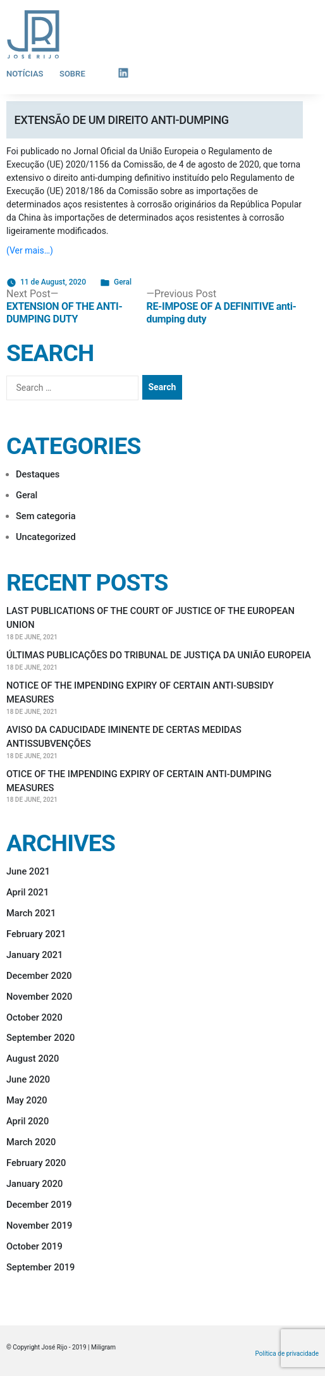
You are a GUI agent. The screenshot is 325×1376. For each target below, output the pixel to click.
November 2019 (39, 1225)
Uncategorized (46, 537)
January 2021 (34, 955)
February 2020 (36, 1163)
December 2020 (39, 975)
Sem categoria (46, 516)
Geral (123, 282)
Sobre (72, 73)
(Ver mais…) (29, 250)
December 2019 (39, 1204)
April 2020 (27, 1121)
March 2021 (31, 913)
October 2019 (34, 1246)
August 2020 (32, 1058)
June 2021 (28, 871)
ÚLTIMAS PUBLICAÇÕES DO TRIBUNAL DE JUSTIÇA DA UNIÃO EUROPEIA (158, 655)
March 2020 (31, 1142)
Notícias (25, 73)
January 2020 (34, 1183)
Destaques (37, 474)
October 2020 (34, 1017)
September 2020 (40, 1037)
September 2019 (40, 1267)
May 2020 (26, 1100)
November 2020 (39, 996)
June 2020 (28, 1079)
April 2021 (27, 892)
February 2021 (36, 934)
